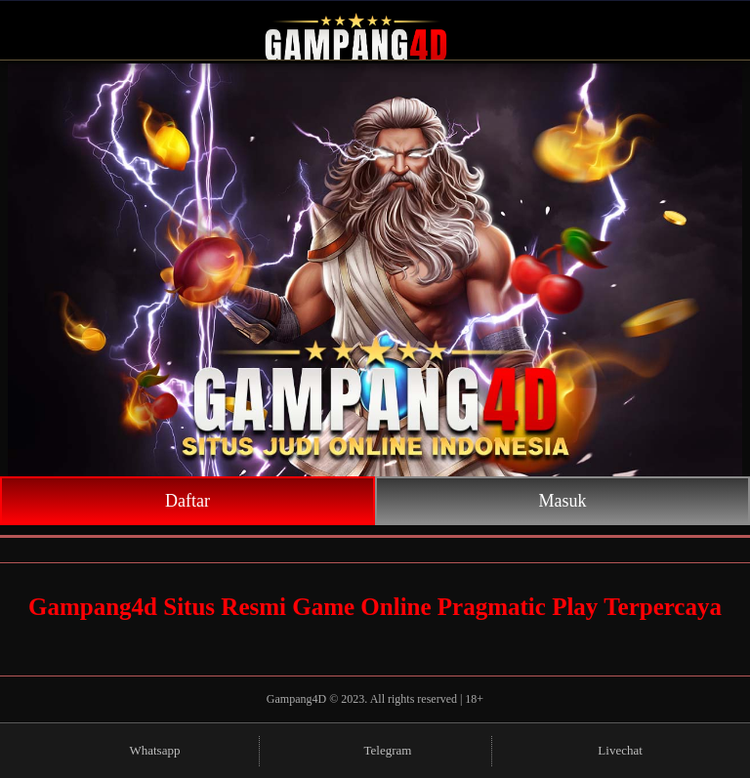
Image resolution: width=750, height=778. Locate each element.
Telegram (376, 751)
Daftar (187, 501)
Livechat (607, 751)
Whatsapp (142, 751)
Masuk (563, 501)
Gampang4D (298, 699)
